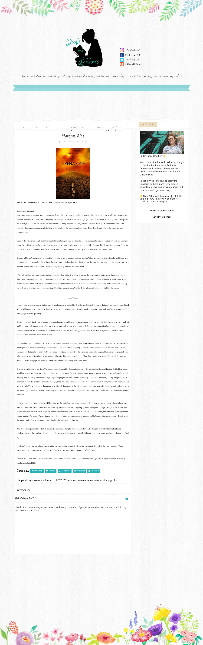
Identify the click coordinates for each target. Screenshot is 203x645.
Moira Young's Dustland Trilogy (83, 450)
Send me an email (162, 216)
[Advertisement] (73, 579)
